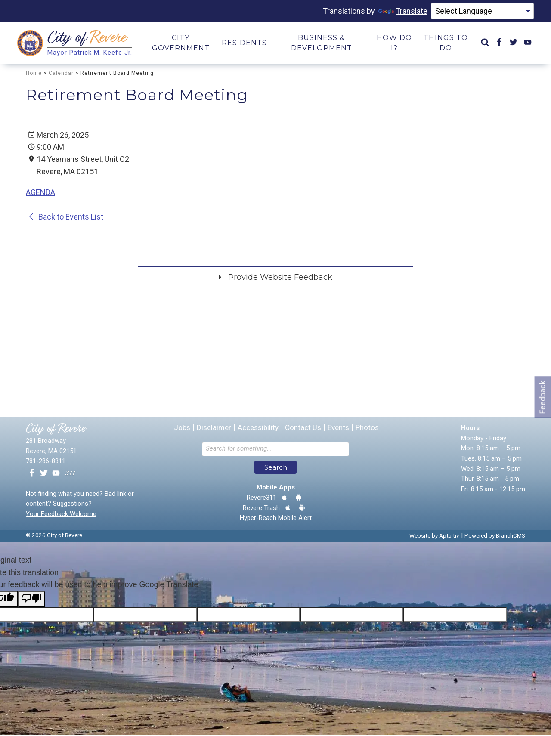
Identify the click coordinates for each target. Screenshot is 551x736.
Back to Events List (66, 217)
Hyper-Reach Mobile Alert (276, 519)
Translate (402, 10)
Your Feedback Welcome (61, 515)
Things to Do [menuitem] (446, 43)
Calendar (61, 74)
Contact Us (303, 428)
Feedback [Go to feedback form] (542, 397)
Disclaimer (214, 428)
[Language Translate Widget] (482, 11)
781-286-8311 (45, 462)
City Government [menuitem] (181, 43)
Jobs (182, 428)
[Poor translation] (31, 600)
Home (34, 74)
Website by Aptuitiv (434, 536)
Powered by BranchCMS (494, 536)
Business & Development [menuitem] (321, 43)
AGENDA (40, 193)
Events (338, 428)
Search (275, 468)
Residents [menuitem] (244, 43)
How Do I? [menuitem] (394, 43)
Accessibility (258, 428)
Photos (367, 428)
